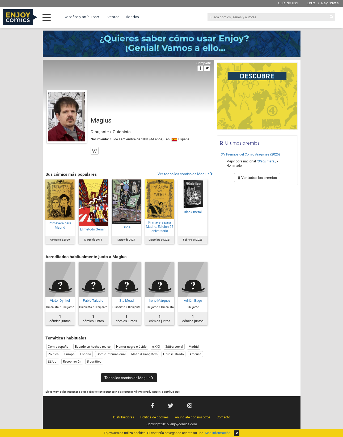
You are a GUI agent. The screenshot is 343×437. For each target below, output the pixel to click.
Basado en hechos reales (93, 346)
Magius (101, 120)
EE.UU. (52, 361)
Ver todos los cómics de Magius (185, 174)
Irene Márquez (159, 300)
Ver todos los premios (257, 177)
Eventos (112, 17)
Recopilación (72, 361)
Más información (217, 433)
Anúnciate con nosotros (192, 417)
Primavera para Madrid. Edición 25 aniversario (159, 226)
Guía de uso (288, 3)
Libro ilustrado (173, 354)
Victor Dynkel (60, 300)
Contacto (223, 417)
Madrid (194, 346)
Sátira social (174, 346)
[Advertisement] (257, 223)
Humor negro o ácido (131, 346)
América (195, 354)
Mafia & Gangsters (144, 354)
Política (53, 354)
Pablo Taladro (93, 300)
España (85, 354)
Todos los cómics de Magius (129, 378)
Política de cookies (154, 417)
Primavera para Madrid (60, 225)
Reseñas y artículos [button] (81, 17)
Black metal (193, 212)
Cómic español (58, 346)
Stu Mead (126, 300)
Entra (311, 3)
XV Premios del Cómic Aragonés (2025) (250, 154)
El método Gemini (93, 229)
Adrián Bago (193, 300)
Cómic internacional (111, 354)
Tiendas (132, 17)
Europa (69, 354)
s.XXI (156, 346)
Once (126, 227)
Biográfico (94, 361)
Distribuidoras (123, 417)
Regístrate (330, 3)
